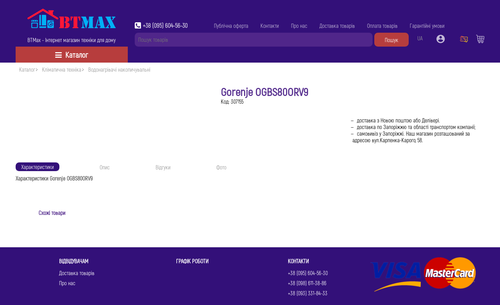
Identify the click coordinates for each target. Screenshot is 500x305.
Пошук (391, 40)
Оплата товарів (382, 25)
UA (420, 38)
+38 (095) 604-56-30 (165, 25)
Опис (105, 167)
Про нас (299, 25)
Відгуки (163, 167)
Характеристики (37, 166)
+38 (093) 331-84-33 (307, 293)
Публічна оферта (231, 25)
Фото (221, 167)
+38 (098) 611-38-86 (307, 283)
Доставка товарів (337, 25)
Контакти (269, 25)
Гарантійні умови (427, 25)
